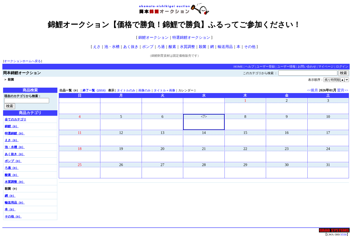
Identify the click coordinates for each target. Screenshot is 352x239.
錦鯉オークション (153, 37)
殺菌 (202, 47)
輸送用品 (225, 47)
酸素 (172, 47)
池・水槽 (111, 47)
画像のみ (144, 90)
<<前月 (312, 90)
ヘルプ (249, 66)
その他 (249, 47)
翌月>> (342, 90)
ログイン (342, 66)
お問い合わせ (307, 66)
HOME (238, 66)
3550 (343, 234)
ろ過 (161, 47)
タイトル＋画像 (164, 90)
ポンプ (147, 47)
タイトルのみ (126, 90)
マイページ (326, 66)
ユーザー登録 (265, 66)
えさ (97, 47)
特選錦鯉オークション (191, 37)
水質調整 (187, 47)
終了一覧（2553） (95, 90)
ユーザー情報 (286, 66)
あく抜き (130, 47)
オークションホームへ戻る (22, 61)
